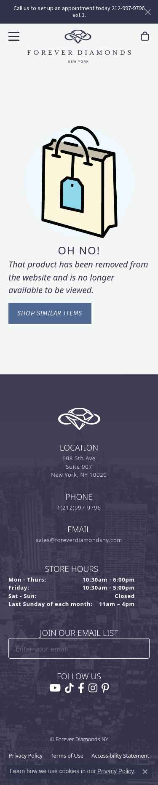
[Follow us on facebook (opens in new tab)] (81, 688)
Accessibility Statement (120, 755)
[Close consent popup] (144, 771)
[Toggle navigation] (13, 35)
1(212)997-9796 (79, 507)
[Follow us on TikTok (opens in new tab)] (69, 688)
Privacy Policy (26, 755)
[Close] (147, 12)
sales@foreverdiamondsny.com (79, 540)
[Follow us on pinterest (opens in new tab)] (105, 688)
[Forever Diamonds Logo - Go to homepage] (79, 46)
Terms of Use (67, 755)
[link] (145, 36)
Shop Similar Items (50, 313)
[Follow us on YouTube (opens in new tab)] (55, 688)
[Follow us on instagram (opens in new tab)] (92, 688)
